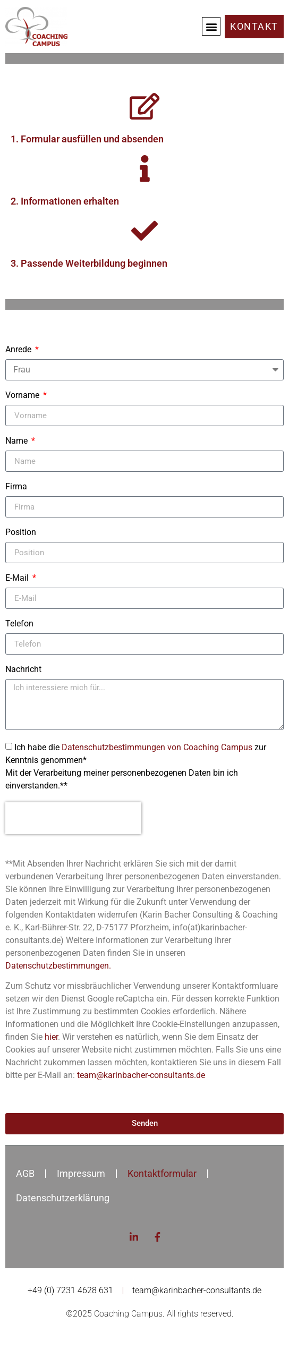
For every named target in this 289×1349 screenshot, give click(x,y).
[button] (211, 26)
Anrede (19, 349)
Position (20, 532)
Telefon (19, 624)
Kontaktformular (162, 1173)
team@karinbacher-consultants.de (141, 1075)
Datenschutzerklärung (62, 1197)
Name (17, 441)
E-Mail (18, 578)
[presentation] (73, 818)
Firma (16, 486)
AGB (25, 1173)
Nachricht (23, 669)
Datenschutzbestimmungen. (58, 966)
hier (51, 1037)
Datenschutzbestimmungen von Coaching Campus (157, 747)
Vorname (23, 395)
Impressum (81, 1173)
